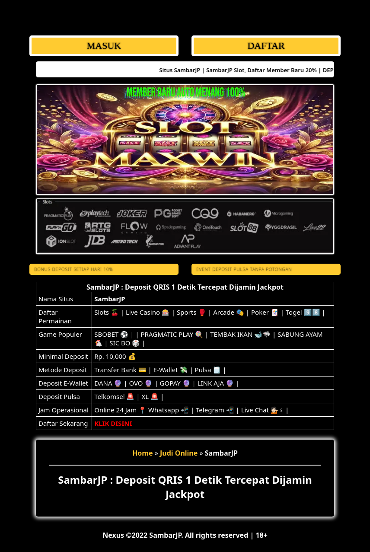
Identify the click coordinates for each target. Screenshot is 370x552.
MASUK (104, 45)
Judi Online (179, 453)
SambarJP (109, 298)
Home (142, 453)
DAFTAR (265, 45)
